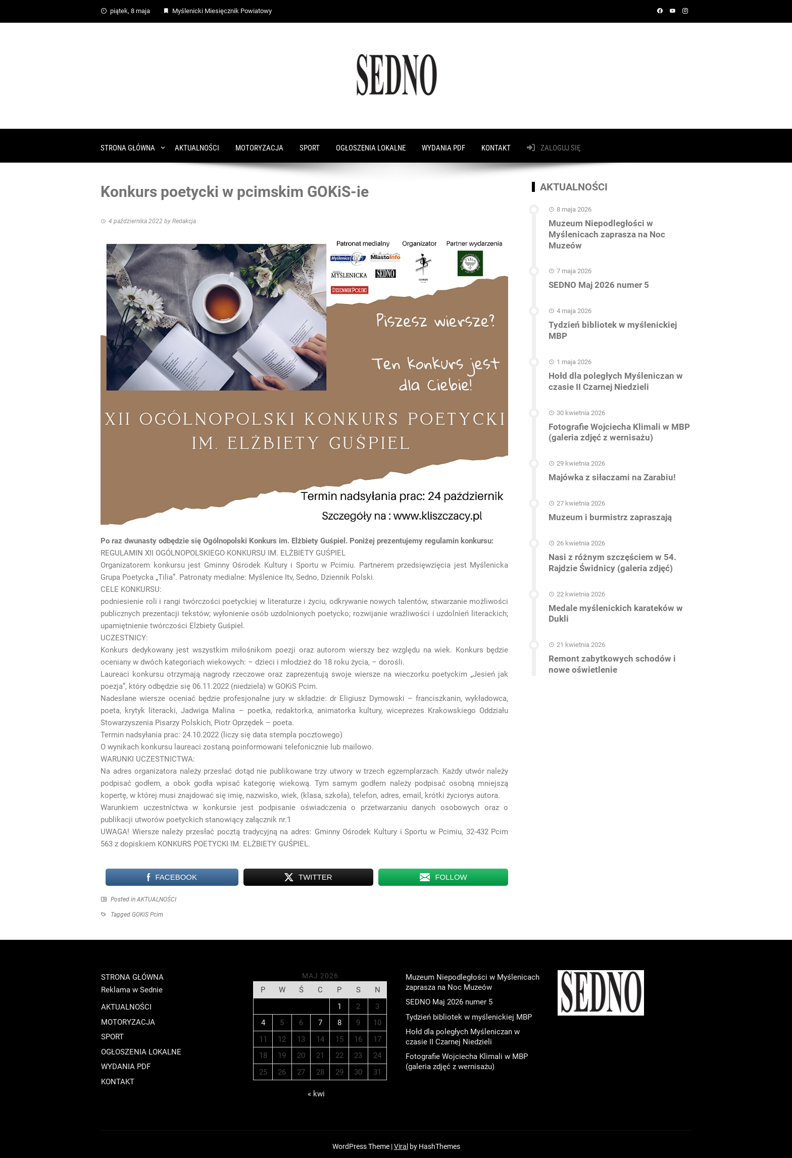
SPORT (310, 143)
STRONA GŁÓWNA (128, 143)
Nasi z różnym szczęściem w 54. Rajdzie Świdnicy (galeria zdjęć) (607, 529)
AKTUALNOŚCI (197, 143)
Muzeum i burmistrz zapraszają (606, 485)
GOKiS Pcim (147, 910)
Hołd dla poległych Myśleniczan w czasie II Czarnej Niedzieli (610, 351)
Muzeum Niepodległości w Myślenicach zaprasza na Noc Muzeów (619, 224)
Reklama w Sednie (132, 985)
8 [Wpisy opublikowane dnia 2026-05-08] (339, 1018)
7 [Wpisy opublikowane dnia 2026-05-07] (320, 1018)
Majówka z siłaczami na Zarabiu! (608, 445)
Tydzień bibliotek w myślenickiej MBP (617, 307)
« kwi (316, 1089)
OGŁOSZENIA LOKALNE (371, 143)
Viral (401, 1142)
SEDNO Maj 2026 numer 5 (595, 268)
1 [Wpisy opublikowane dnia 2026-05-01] (339, 1001)
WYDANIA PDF (443, 143)
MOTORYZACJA (259, 143)
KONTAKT (496, 143)
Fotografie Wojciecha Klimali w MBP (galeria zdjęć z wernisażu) (614, 401)
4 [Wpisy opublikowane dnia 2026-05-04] (263, 1018)
